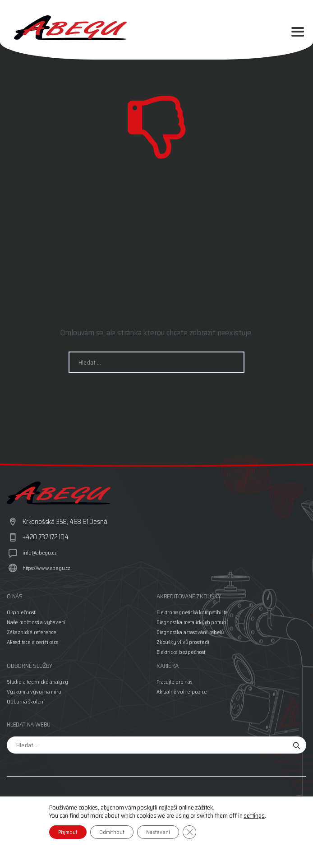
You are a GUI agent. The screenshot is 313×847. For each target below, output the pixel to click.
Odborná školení (26, 701)
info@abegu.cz (39, 552)
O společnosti (21, 612)
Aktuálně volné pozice (181, 691)
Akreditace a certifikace (33, 642)
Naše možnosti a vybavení (36, 622)
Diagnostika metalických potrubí (192, 622)
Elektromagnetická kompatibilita (192, 612)
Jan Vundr (46, 821)
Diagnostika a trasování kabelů (190, 632)
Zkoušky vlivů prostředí (182, 642)
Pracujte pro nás (174, 681)
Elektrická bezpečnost (180, 652)
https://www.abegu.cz (46, 568)
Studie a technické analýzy (37, 681)
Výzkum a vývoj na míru (34, 691)
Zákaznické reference (31, 632)
